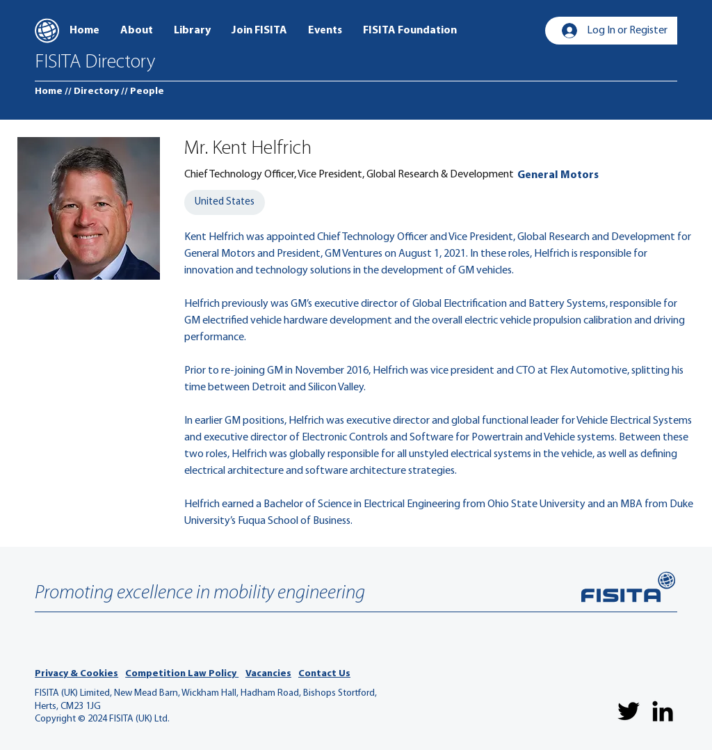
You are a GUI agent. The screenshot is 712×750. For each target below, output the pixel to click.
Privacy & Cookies (76, 674)
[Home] (49, 92)
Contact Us (324, 674)
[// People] (142, 92)
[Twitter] (628, 711)
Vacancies (268, 674)
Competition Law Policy (181, 674)
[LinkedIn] (662, 711)
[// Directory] (92, 92)
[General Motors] (558, 175)
